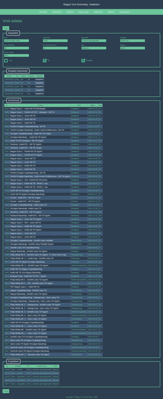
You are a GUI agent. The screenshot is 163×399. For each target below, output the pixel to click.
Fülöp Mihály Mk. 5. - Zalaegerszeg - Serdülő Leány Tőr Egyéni (35, 305)
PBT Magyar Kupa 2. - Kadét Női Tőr (24, 287)
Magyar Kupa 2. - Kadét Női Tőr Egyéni (25, 226)
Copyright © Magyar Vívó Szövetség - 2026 (81, 397)
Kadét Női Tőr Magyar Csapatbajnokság (26, 269)
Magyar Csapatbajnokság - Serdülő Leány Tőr (28, 290)
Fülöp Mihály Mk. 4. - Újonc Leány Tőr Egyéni (28, 315)
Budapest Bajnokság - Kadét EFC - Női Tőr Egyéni (30, 216)
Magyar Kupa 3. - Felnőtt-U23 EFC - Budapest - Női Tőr (32, 112)
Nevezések (43, 12)
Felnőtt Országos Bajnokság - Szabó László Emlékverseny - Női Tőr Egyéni (40, 176)
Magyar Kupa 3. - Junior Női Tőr (23, 119)
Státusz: (132, 46)
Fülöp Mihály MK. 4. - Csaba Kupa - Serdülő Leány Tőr (32, 258)
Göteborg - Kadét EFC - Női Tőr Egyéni (25, 144)
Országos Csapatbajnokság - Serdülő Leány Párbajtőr (31, 240)
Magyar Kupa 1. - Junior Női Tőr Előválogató (27, 109)
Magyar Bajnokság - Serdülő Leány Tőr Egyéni (28, 251)
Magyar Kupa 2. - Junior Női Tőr (23, 158)
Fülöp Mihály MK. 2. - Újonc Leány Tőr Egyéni (28, 326)
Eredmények (56, 12)
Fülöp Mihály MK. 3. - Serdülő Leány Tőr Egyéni (29, 265)
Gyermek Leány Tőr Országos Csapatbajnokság (29, 347)
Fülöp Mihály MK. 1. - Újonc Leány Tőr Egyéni (28, 333)
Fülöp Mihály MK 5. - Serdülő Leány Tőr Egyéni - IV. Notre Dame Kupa (38, 255)
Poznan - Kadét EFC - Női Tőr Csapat (25, 198)
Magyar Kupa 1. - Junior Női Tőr (23, 162)
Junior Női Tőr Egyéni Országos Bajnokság (27, 194)
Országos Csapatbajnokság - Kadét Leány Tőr (28, 205)
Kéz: (94, 46)
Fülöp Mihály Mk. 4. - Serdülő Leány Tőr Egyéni (29, 312)
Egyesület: (94, 39)
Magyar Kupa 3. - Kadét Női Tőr (22, 123)
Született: (132, 39)
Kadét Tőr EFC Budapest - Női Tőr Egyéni (27, 141)
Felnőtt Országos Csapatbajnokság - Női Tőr (28, 126)
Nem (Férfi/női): (16, 46)
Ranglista (70, 12)
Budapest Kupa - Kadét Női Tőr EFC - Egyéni (28, 276)
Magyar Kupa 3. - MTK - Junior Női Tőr (25, 223)
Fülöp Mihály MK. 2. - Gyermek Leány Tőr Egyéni (29, 355)
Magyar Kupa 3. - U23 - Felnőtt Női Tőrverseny (28, 180)
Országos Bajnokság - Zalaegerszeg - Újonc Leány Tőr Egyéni (35, 301)
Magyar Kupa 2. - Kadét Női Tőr (22, 166)
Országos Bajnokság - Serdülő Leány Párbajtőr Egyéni (31, 244)
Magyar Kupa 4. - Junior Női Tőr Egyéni (26, 219)
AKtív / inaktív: (16, 54)
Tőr (46, 60)
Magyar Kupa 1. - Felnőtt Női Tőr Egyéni (26, 155)
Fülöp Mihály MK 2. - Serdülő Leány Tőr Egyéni (29, 280)
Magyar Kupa (84, 12)
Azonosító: (55, 39)
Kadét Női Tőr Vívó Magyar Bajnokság (25, 273)
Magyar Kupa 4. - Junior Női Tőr (23, 116)
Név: (16, 39)
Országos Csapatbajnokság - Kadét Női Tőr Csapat (30, 134)
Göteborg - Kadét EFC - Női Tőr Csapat (26, 148)
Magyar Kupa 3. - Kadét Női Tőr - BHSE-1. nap (28, 187)
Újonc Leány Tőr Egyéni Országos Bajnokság (28, 344)
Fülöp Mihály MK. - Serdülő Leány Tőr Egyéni (28, 330)
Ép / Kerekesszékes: (55, 46)
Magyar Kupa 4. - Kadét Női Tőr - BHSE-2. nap (28, 183)
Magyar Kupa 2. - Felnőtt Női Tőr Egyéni (26, 151)
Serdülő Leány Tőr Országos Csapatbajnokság (28, 337)
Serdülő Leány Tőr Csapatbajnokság (24, 248)
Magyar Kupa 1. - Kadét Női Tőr (22, 169)
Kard (8, 60)
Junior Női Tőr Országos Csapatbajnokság (27, 191)
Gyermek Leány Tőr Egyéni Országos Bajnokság (29, 351)
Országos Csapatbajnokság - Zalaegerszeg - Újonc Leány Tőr (34, 298)
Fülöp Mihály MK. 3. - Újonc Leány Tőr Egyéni (28, 319)
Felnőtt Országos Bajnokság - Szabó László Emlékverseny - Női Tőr (37, 130)
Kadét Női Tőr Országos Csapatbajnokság (27, 322)
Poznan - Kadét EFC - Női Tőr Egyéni (25, 201)
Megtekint (39, 79)
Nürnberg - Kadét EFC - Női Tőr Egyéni (25, 212)
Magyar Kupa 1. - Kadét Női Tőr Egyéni (25, 230)
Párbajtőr (87, 60)
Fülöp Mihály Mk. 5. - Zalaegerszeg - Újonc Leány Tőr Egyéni (34, 308)
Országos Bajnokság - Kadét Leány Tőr (26, 208)
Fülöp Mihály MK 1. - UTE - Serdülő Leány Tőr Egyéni (31, 283)
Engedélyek (98, 12)
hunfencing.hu (125, 12)
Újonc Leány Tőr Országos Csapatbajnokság (28, 340)
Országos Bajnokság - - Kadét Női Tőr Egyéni (28, 137)
